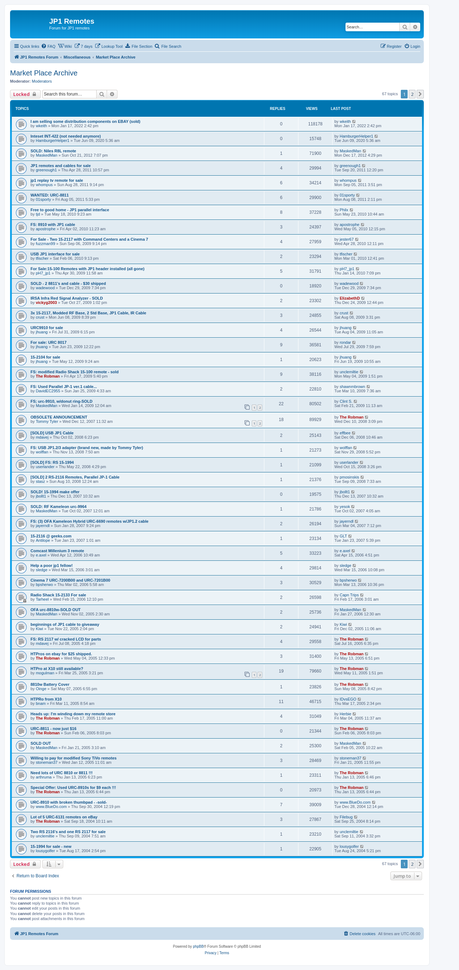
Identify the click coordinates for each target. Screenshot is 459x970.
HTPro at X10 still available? (57, 668)
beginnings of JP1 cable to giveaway (65, 624)
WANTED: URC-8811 (50, 195)
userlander (45, 467)
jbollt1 (41, 496)
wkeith (41, 126)
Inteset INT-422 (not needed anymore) (66, 136)
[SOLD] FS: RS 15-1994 (52, 462)
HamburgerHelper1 (53, 140)
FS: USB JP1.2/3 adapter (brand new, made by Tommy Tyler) (87, 447)
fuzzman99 (45, 243)
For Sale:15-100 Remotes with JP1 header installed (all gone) (87, 269)
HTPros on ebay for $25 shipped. (61, 654)
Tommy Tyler (47, 421)
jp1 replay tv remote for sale (57, 180)
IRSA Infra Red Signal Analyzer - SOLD (67, 298)
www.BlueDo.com (51, 806)
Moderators (42, 81)
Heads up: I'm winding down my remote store (73, 714)
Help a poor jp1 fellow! (52, 565)
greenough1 (46, 170)
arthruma (44, 777)
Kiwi (39, 629)
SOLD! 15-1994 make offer (55, 492)
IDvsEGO (348, 699)
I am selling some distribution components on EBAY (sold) (85, 121)
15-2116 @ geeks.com (51, 536)
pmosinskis (349, 477)
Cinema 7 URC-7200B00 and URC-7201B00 (70, 580)
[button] (420, 94)
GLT (343, 536)
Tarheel (42, 599)
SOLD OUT (41, 743)
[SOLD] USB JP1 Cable (52, 433)
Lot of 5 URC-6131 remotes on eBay (64, 817)
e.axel (41, 555)
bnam (41, 703)
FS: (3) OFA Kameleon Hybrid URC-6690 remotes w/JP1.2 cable (89, 521)
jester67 (347, 239)
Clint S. (346, 401)
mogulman (45, 673)
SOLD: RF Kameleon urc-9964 (59, 506)
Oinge (41, 689)
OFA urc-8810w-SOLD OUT (56, 610)
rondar (345, 342)
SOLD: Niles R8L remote (53, 151)
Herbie (345, 714)
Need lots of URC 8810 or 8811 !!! (62, 773)
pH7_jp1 (43, 273)
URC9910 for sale (47, 327)
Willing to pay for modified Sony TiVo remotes (74, 758)
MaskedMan (46, 155)
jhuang (42, 332)
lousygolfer (45, 851)
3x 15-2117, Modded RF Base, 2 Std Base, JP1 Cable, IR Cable (88, 313)
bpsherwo (44, 584)
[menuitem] (48, 46)
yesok (345, 506)
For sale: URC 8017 (48, 342)
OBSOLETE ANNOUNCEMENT (59, 417)
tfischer (42, 258)
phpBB (198, 946)
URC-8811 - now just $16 (53, 728)
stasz (40, 481)
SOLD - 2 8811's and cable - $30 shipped (68, 283)
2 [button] (412, 94)
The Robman (48, 376)
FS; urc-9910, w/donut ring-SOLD (61, 401)
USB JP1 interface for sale (55, 254)
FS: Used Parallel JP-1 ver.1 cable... (64, 386)
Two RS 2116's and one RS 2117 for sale (68, 832)
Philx (344, 210)
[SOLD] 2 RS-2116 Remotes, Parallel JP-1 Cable (75, 477)
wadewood (45, 288)
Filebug (346, 817)
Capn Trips (349, 595)
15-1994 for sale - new (51, 846)
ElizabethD (350, 298)
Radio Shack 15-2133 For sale (58, 595)
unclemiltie (349, 372)
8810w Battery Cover (50, 684)
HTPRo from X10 (46, 699)
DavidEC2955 (48, 391)
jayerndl (43, 525)
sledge (41, 570)
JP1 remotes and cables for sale (61, 165)
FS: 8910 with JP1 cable (53, 224)
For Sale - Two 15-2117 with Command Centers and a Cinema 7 (89, 239)
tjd (38, 214)
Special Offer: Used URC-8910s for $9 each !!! (73, 787)
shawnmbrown (352, 386)
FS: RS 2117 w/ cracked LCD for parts (66, 639)
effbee (345, 433)
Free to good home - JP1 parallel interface (70, 210)
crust (40, 317)
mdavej (42, 437)
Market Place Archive (44, 73)
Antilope (43, 540)
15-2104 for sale (45, 357)
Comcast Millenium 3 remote (57, 551)
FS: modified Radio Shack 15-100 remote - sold (75, 372)
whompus (44, 185)
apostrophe (46, 229)
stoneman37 (47, 762)
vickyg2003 (46, 302)
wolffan (42, 452)
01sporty (43, 199)
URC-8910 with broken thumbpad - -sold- (69, 802)
